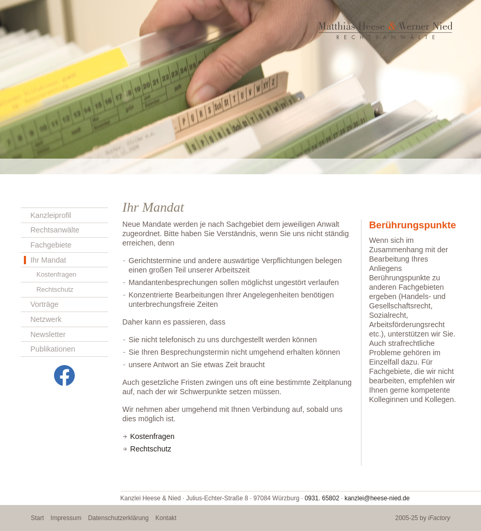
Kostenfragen (56, 274)
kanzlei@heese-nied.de (377, 498)
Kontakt (166, 518)
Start (37, 518)
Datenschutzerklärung (118, 518)
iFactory (439, 518)
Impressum (65, 518)
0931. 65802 (321, 498)
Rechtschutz (54, 289)
